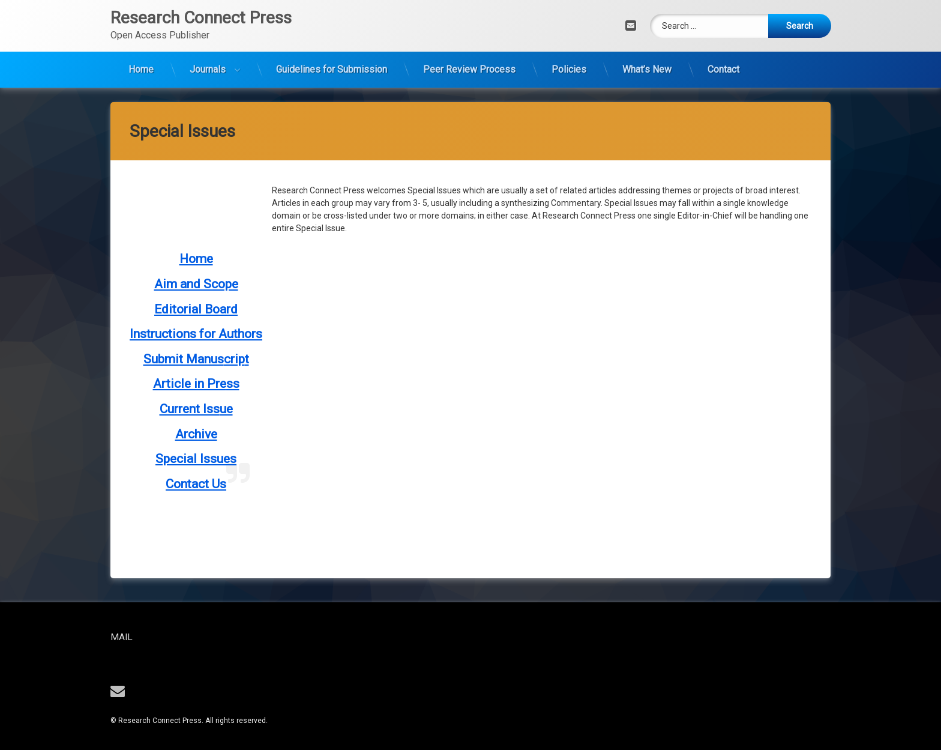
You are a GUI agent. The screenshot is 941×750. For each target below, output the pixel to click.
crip (234, 248)
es (229, 347)
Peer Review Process (469, 49)
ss (232, 273)
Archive (196, 323)
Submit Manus (183, 248)
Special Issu (189, 347)
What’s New (647, 49)
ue (226, 298)
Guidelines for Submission (331, 49)
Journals (208, 49)
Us (219, 373)
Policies (569, 49)
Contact (723, 49)
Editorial (179, 198)
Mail (157, 637)
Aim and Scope (196, 173)
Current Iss (190, 298)
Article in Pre (189, 273)
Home (141, 49)
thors (247, 223)
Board (221, 198)
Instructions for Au (181, 223)
